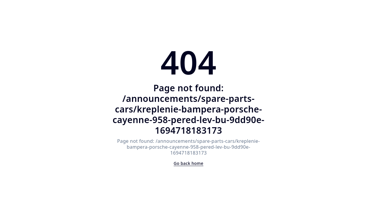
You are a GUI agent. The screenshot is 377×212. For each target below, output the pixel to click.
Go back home (189, 163)
